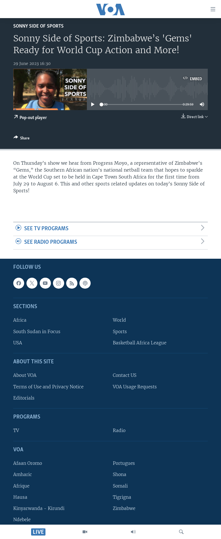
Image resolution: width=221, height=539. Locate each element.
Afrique (21, 485)
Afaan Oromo (27, 463)
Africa (19, 320)
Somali (120, 485)
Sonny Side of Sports (38, 26)
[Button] (22, 139)
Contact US (124, 375)
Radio (119, 430)
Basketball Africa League (139, 343)
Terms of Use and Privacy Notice (48, 386)
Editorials (24, 398)
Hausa (20, 497)
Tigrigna (122, 497)
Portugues (124, 463)
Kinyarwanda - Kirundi (38, 508)
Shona (119, 474)
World (119, 320)
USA (17, 343)
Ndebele (22, 519)
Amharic (22, 474)
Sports (120, 331)
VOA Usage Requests (135, 386)
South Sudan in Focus (36, 331)
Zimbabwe (124, 508)
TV (16, 430)
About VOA (25, 375)
